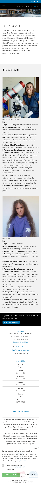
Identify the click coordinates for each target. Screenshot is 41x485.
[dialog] (20, 465)
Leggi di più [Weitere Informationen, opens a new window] (17, 461)
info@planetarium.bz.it (20, 350)
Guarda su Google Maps (20, 342)
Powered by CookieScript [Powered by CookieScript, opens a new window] (20, 482)
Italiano (33, 2)
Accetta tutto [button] (10, 475)
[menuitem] (35, 1)
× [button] (38, 448)
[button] (20, 480)
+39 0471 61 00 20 (21, 347)
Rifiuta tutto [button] (30, 475)
